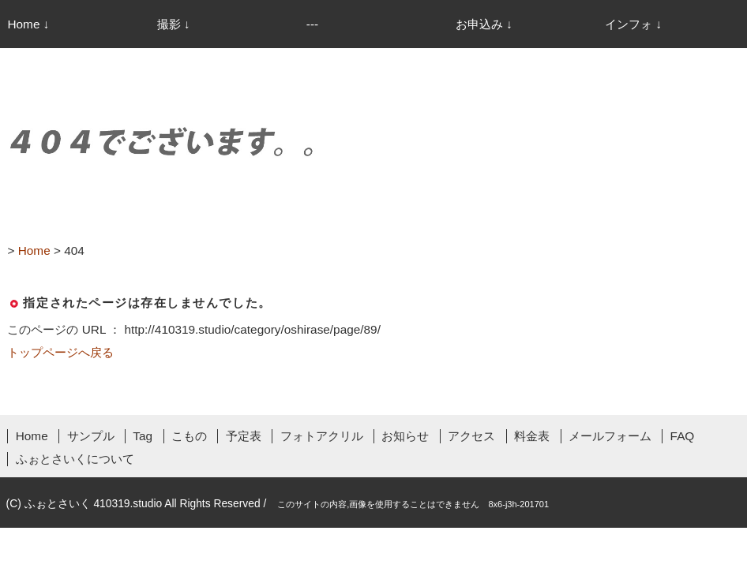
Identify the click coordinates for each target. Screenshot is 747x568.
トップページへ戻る (60, 352)
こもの (189, 436)
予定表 (243, 436)
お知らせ (405, 436)
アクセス (471, 436)
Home (32, 436)
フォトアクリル (321, 436)
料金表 (532, 436)
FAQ (682, 436)
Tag (142, 436)
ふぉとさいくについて (75, 458)
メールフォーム (610, 436)
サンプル (90, 436)
